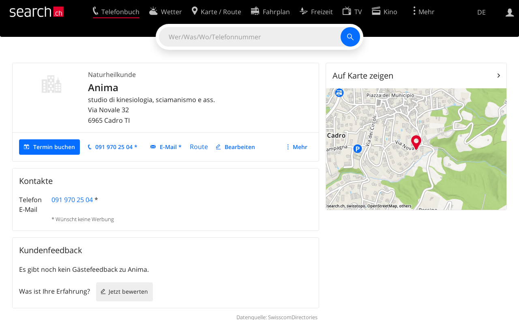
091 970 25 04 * (116, 147)
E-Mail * (171, 147)
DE (481, 12)
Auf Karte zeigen (362, 75)
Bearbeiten (240, 147)
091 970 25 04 (72, 199)
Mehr (300, 147)
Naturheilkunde (112, 74)
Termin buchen (54, 147)
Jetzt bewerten (128, 291)
